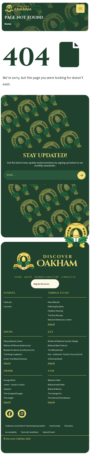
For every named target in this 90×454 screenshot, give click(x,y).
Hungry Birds (9, 380)
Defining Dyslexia (56, 306)
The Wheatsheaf (55, 350)
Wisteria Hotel (54, 380)
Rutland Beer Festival (57, 345)
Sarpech (7, 389)
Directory (68, 425)
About (28, 277)
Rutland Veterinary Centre (59, 319)
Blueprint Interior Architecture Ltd (19, 350)
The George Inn (55, 393)
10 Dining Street (55, 358)
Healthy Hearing (55, 310)
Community (54, 425)
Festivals (8, 302)
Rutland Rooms (55, 389)
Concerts (8, 306)
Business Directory (46, 277)
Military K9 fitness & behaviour (17, 345)
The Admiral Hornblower (59, 397)
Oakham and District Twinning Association (25, 425)
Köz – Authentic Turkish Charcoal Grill (65, 354)
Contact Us (68, 277)
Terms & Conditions (29, 432)
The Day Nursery (55, 315)
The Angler (8, 397)
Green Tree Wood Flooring (15, 358)
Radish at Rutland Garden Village (63, 341)
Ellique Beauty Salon (13, 341)
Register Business (41, 284)
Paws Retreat (53, 302)
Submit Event (49, 432)
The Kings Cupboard (13, 354)
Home (7, 24)
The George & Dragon (13, 393)
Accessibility (11, 432)
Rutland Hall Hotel (56, 384)
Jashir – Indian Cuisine (14, 384)
